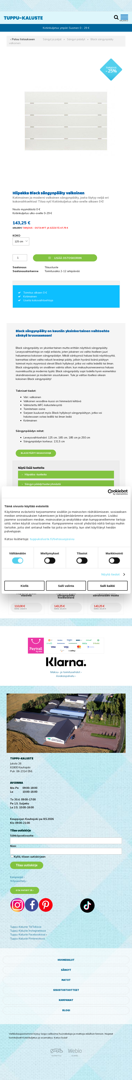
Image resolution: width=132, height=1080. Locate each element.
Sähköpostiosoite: (22, 835)
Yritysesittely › (18, 881)
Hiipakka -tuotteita (36, 474)
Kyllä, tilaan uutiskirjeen (30, 856)
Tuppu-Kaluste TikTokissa (25, 926)
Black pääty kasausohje (36, 453)
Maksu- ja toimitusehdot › (66, 672)
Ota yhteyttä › (25, 890)
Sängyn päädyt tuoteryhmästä (43, 484)
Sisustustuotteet (66, 990)
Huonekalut (66, 960)
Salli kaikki (107, 585)
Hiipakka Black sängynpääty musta (106, 594)
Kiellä (24, 585)
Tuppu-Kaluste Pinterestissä (27, 938)
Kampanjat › (17, 877)
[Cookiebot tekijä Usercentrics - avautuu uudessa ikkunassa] (111, 492)
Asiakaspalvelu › (66, 675)
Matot (66, 980)
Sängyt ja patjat (52, 39)
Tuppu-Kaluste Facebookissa (27, 934)
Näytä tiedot (110, 574)
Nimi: (13, 846)
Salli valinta (66, 585)
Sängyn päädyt (76, 39)
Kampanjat (66, 1000)
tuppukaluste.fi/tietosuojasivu (52, 539)
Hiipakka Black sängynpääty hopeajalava (66, 595)
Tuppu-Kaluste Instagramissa (28, 930)
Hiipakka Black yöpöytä (26, 594)
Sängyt (66, 970)
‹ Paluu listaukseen (22, 39)
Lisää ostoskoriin (65, 258)
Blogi (66, 1010)
